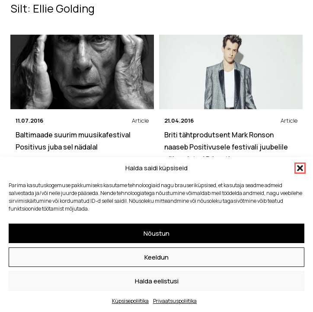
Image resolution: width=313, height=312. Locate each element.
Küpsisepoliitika (130, 301)
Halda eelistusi (157, 281)
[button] (300, 168)
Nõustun (156, 233)
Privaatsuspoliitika (175, 301)
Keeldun (156, 257)
